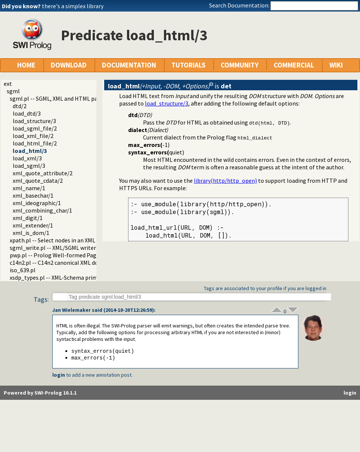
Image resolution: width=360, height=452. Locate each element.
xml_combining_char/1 (42, 210)
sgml (13, 91)
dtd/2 (20, 106)
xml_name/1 (29, 188)
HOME (26, 65)
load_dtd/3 (27, 113)
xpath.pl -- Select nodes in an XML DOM (59, 240)
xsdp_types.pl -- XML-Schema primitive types (67, 277)
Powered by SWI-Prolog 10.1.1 (40, 393)
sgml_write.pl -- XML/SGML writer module (63, 247)
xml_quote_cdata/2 (38, 180)
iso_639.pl (22, 270)
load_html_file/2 (35, 143)
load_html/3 (30, 150)
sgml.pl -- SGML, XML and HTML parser (59, 98)
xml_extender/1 (33, 225)
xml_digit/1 (28, 218)
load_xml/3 (27, 158)
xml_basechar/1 (33, 195)
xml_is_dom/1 (31, 232)
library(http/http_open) (225, 180)
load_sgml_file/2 (35, 128)
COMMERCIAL (294, 65)
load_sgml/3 (29, 165)
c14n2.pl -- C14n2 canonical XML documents (65, 262)
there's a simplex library (72, 6)
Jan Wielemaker (71, 310)
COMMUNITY (239, 65)
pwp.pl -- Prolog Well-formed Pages (56, 255)
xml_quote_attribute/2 (42, 173)
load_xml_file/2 (33, 135)
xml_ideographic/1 (37, 203)
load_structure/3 (34, 121)
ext (8, 83)
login (58, 375)
